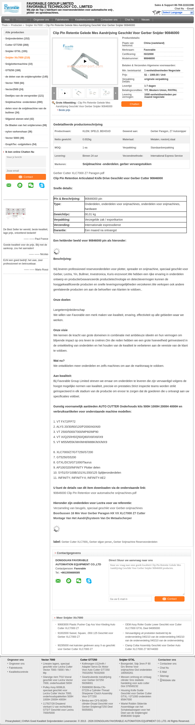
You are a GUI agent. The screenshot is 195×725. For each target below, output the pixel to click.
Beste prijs (64, 110)
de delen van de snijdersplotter (23, 76)
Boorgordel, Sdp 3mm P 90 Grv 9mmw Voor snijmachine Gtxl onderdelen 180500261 (136, 668)
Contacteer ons (109, 19)
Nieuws (145, 19)
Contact (26, 176)
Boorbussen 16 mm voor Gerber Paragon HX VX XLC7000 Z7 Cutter (99, 513)
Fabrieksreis (62, 19)
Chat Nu (179, 8)
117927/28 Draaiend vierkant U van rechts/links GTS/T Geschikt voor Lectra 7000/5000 (58, 708)
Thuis (5, 25)
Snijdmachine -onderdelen (20, 102)
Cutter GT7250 (13, 44)
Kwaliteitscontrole (84, 19)
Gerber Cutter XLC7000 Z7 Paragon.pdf (78, 173)
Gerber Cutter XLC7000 (75, 541)
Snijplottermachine (16, 64)
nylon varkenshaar (16, 131)
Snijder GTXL (13, 51)
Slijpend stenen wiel (17, 118)
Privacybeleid (12, 721)
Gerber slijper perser (100, 541)
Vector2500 (11, 89)
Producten (21, 19)
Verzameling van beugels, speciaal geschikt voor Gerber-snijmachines (98, 508)
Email (190, 8)
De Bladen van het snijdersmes (23, 125)
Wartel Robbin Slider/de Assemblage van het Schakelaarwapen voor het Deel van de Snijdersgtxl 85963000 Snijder (135, 709)
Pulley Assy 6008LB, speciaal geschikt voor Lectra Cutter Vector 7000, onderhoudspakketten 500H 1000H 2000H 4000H (58, 693)
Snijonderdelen (14, 38)
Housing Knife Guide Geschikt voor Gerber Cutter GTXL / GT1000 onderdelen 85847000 (136, 695)
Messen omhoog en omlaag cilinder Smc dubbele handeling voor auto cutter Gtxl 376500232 (136, 682)
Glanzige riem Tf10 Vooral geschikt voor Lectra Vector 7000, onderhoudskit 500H (58, 680)
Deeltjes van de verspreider (21, 95)
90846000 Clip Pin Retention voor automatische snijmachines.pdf (94, 493)
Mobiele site (167, 680)
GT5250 (9, 70)
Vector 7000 (12, 83)
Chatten (132, 104)
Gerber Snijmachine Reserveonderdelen (135, 541)
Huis (7, 19)
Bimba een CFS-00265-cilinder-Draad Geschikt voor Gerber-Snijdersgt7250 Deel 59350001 (97, 705)
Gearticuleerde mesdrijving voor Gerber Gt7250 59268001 (96, 680)
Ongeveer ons (41, 19)
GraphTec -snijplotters (18, 144)
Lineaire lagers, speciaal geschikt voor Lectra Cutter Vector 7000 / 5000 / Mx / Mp (57, 668)
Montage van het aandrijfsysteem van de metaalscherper (92, 518)
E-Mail (163, 671)
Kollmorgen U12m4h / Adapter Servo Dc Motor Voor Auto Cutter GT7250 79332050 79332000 (96, 668)
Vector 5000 (12, 138)
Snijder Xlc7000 (34, 25)
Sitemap (164, 676)
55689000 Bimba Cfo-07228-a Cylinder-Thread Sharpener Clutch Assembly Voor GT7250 (97, 692)
